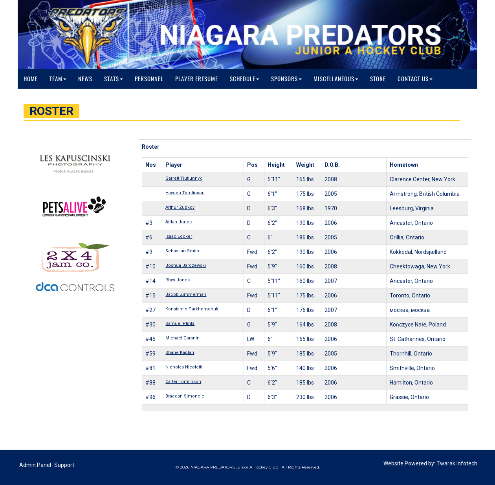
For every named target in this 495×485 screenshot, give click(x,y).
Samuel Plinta (179, 323)
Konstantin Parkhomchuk (191, 309)
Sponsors (286, 79)
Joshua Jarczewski (185, 265)
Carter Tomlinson (183, 381)
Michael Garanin (182, 338)
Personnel (149, 79)
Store (378, 79)
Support (64, 465)
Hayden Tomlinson (185, 192)
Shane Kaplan (179, 352)
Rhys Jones (177, 280)
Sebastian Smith (182, 250)
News (85, 79)
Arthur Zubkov (179, 207)
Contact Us (415, 79)
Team (58, 79)
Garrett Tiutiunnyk (183, 178)
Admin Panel (35, 465)
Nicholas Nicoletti (183, 367)
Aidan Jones (178, 221)
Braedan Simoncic (184, 396)
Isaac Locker (178, 236)
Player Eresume (196, 79)
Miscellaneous (336, 79)
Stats (113, 79)
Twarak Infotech (456, 463)
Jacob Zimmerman (185, 294)
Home (31, 79)
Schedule (244, 79)
